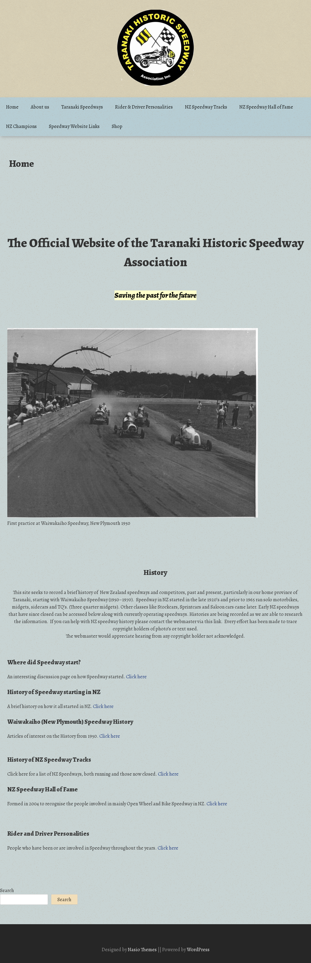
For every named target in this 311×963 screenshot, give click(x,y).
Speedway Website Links (74, 126)
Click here (136, 676)
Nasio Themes (143, 949)
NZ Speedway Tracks (206, 107)
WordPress (198, 949)
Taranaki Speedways (82, 107)
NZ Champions (21, 126)
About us (40, 107)
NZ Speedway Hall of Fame (266, 107)
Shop (117, 126)
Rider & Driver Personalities (144, 107)
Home (12, 107)
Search (7, 890)
